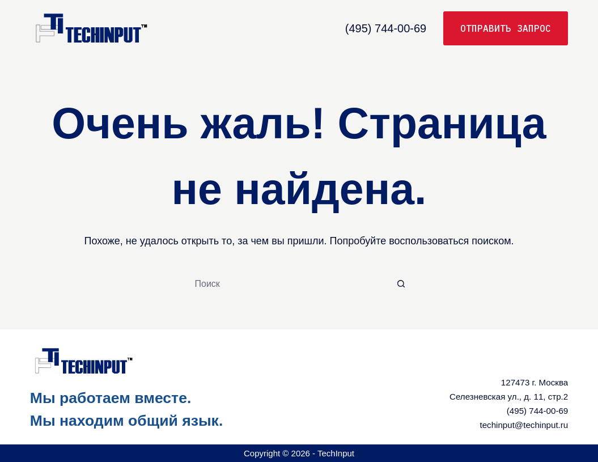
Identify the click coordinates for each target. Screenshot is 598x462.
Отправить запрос (505, 28)
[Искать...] (288, 284)
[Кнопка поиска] (401, 284)
